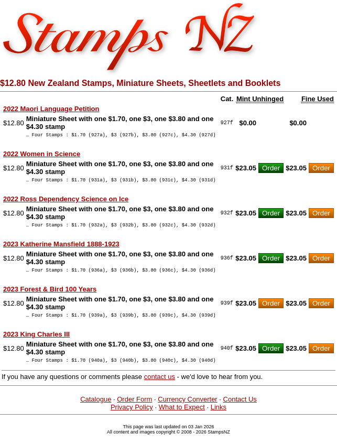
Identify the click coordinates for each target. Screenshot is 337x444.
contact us (159, 386)
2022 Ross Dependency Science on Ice (65, 202)
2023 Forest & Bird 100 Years (49, 295)
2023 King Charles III (36, 342)
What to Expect (182, 416)
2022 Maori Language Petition (51, 109)
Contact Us (240, 409)
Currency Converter (187, 409)
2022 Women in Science (41, 155)
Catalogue (95, 409)
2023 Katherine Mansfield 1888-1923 (61, 249)
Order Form (134, 409)
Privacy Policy (132, 416)
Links (218, 416)
